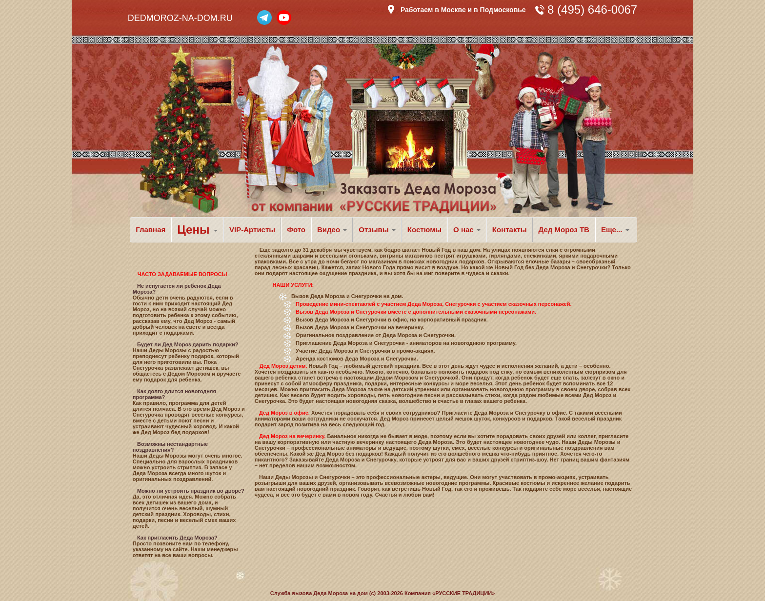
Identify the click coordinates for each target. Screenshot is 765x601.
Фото (296, 229)
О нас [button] (467, 229)
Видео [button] (332, 229)
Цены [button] (197, 229)
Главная (150, 229)
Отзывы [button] (377, 229)
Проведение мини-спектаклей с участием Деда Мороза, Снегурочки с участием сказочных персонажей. (433, 304)
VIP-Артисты (252, 229)
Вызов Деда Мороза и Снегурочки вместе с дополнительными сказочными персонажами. (416, 312)
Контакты (509, 229)
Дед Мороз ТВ (564, 229)
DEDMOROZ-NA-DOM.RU (180, 18)
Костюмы (424, 229)
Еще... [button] (615, 229)
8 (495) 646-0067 (592, 9)
